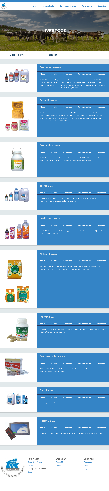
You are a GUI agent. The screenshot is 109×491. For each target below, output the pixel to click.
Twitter (86, 466)
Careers (59, 469)
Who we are (87, 6)
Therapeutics (54, 54)
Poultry (30, 466)
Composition (67, 74)
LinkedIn (87, 469)
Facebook (88, 462)
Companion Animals (68, 6)
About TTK (60, 462)
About (42, 74)
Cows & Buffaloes (35, 462)
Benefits (54, 74)
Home (34, 6)
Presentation (101, 74)
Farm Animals (48, 6)
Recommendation (84, 74)
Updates (59, 466)
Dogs (30, 472)
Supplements (17, 54)
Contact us (101, 6)
